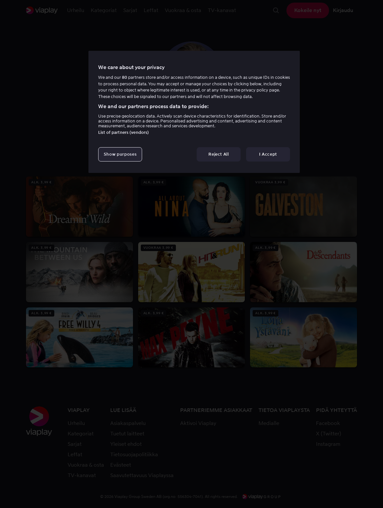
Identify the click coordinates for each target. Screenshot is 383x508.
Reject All (218, 154)
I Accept (268, 154)
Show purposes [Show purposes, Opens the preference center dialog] (120, 154)
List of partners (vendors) (123, 132)
